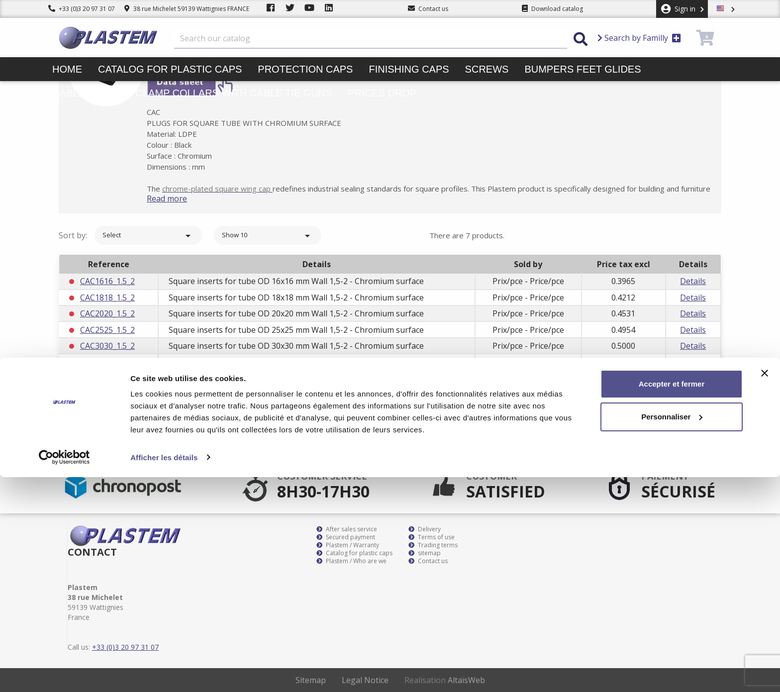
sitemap (424, 553)
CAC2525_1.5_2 (107, 329)
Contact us (428, 561)
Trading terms (433, 545)
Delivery (424, 529)
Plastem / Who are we (351, 561)
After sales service (346, 529)
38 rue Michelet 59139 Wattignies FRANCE (186, 8)
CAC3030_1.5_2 (107, 345)
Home (67, 69)
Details (693, 281)
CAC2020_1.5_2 (107, 313)
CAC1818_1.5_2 (107, 297)
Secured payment (345, 537)
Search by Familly (639, 37)
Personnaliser (671, 631)
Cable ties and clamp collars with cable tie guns (192, 93)
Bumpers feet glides (582, 69)
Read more (179, 198)
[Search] (370, 39)
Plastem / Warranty (347, 545)
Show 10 (267, 236)
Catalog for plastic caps (170, 69)
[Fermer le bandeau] (764, 588)
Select (148, 236)
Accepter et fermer (672, 599)
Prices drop (382, 93)
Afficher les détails (163, 672)
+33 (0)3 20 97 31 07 (81, 8)
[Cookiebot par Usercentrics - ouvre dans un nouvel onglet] (64, 672)
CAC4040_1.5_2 (107, 378)
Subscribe (693, 442)
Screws (487, 69)
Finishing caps (409, 69)
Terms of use (431, 537)
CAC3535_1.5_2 (107, 361)
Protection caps (305, 69)
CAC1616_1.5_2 (107, 281)
